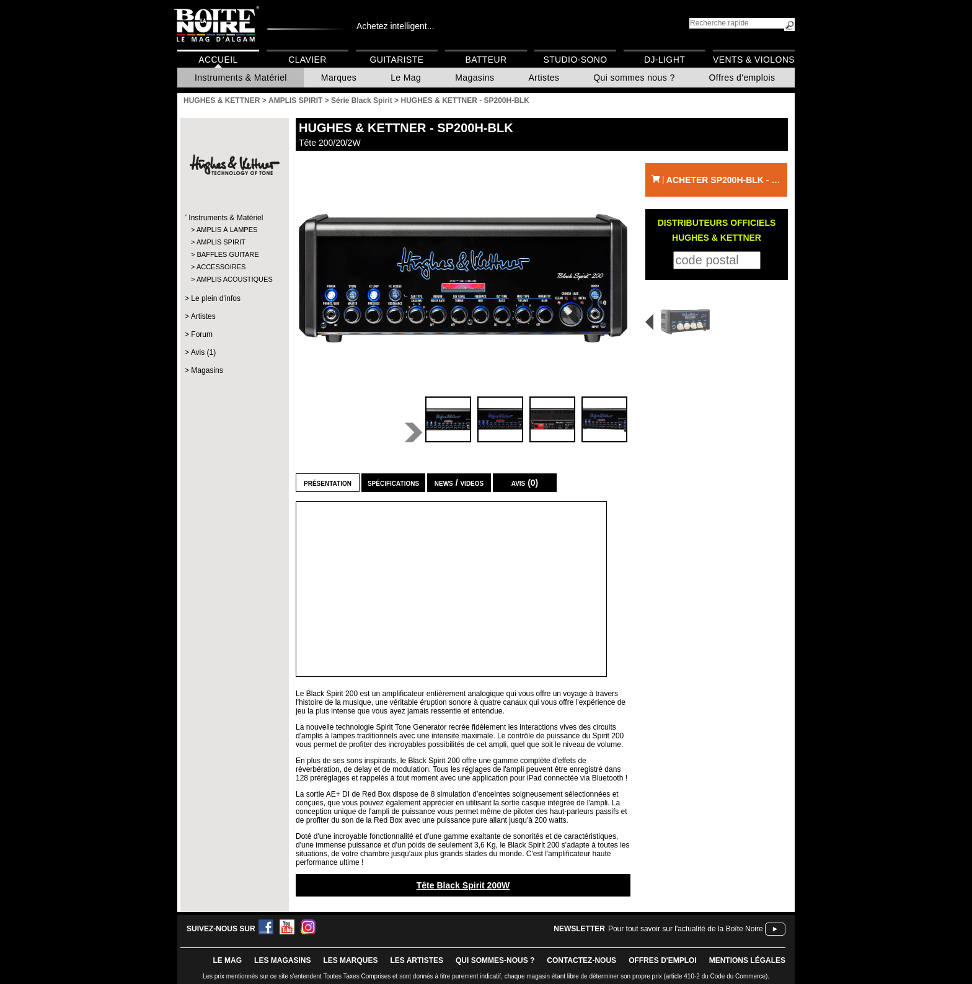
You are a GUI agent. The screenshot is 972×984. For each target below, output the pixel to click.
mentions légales (747, 960)
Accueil (217, 60)
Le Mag (406, 78)
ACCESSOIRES (221, 267)
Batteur (485, 60)
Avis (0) (525, 483)
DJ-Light (664, 60)
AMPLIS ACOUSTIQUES (234, 279)
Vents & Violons (754, 60)
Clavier (307, 60)
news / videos (459, 483)
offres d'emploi (663, 960)
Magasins (474, 78)
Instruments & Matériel (241, 78)
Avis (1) (203, 352)
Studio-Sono (575, 60)
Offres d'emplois (742, 78)
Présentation (327, 483)
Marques (338, 78)
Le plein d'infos (216, 298)
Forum (202, 334)
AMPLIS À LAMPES (227, 229)
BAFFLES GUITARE (227, 254)
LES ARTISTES (416, 960)
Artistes (543, 78)
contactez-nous (581, 960)
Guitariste (397, 60)
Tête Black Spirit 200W (463, 885)
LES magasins (282, 960)
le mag (227, 960)
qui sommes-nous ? (495, 960)
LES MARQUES (350, 960)
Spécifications (393, 483)
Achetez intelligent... (395, 26)
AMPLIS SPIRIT (221, 242)
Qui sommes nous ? (633, 78)
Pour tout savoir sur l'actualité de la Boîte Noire (685, 928)
